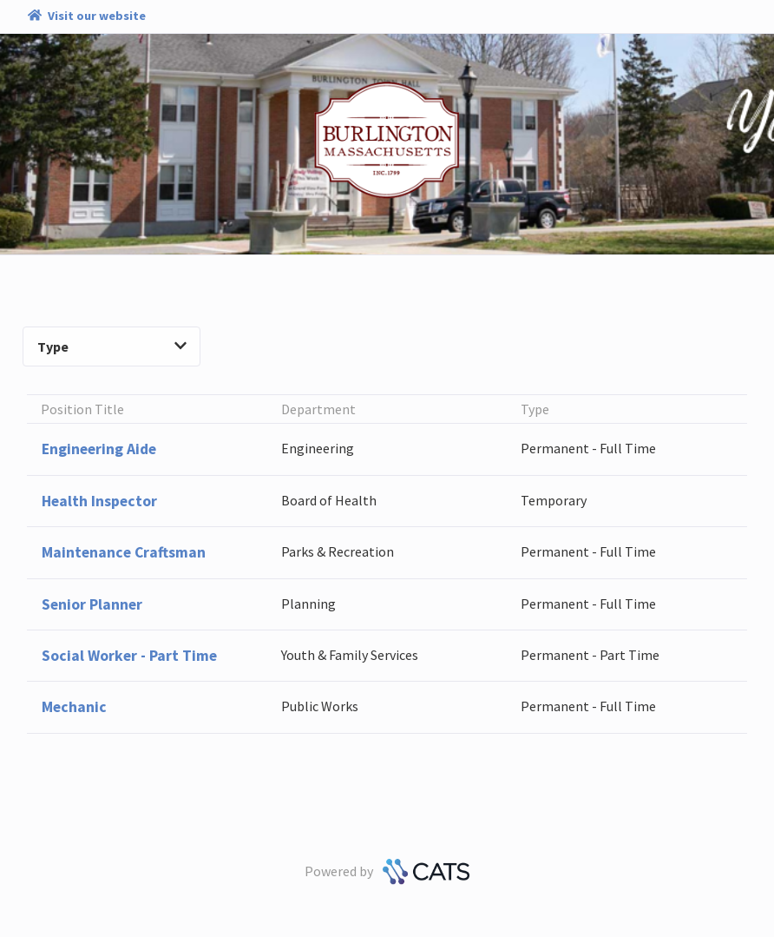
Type (112, 346)
